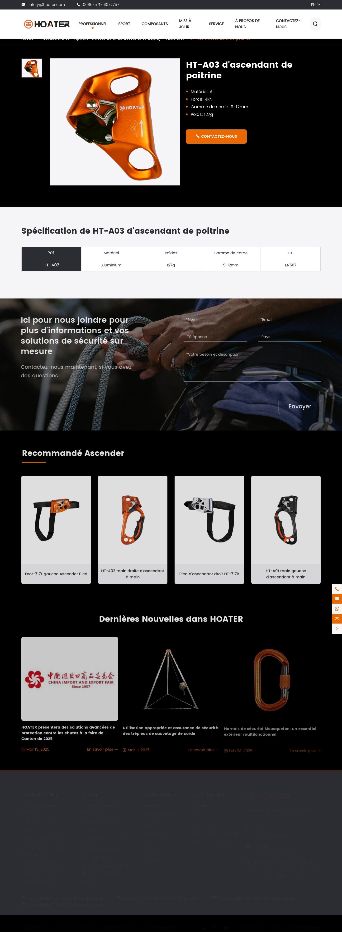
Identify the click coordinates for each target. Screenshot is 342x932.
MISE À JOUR (185, 24)
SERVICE (216, 24)
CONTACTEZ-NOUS (216, 136)
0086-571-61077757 (101, 5)
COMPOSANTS (155, 24)
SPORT (124, 24)
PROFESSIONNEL (92, 24)
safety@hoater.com (46, 5)
